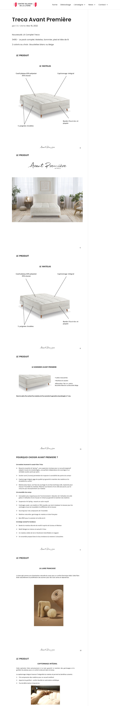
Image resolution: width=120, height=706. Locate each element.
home (54, 5)
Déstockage (65, 5)
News (90, 5)
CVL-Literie (20, 25)
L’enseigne (78, 5)
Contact (102, 5)
